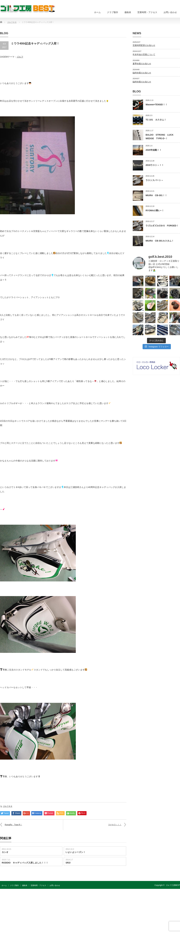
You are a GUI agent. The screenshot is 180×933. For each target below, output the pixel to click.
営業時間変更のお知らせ (144, 45)
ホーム (97, 12)
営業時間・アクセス (147, 12)
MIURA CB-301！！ (156, 195)
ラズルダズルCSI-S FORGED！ (162, 225)
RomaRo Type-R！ (13, 825)
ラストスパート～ (154, 180)
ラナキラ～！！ (114, 825)
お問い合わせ (170, 12)
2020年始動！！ (154, 150)
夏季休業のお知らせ (142, 63)
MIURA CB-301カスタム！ (160, 240)
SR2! (68, 862)
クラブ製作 (112, 12)
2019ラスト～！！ (155, 165)
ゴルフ (20, 56)
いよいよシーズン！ (75, 852)
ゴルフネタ (7, 806)
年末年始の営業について (144, 54)
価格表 (127, 12)
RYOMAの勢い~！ (155, 210)
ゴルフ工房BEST (173, 885)
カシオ (5, 852)
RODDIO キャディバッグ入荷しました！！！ (25, 862)
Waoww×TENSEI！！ (156, 104)
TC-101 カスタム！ (156, 119)
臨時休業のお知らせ (142, 73)
